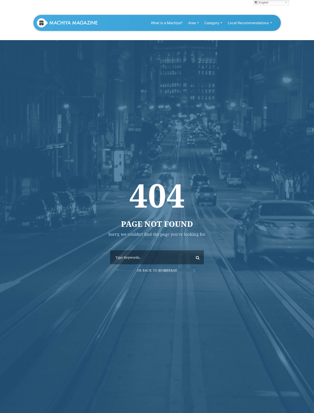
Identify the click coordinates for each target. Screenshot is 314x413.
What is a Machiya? (167, 23)
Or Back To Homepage (157, 270)
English (261, 2)
